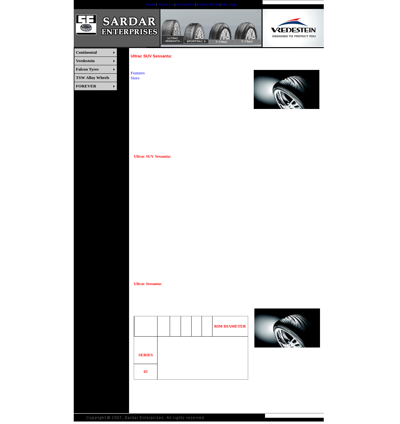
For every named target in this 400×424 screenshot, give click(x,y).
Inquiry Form (208, 4)
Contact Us (185, 4)
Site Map (229, 4)
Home (150, 4)
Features (138, 73)
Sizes (135, 78)
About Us (165, 4)
